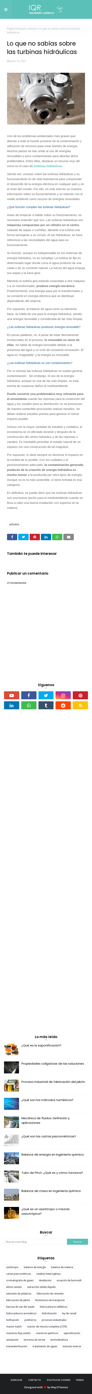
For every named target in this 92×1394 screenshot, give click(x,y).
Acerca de (16, 1379)
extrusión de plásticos (18, 1293)
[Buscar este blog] (35, 1242)
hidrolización (49, 1313)
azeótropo (12, 1267)
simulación (12, 1339)
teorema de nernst (34, 1339)
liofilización (12, 1320)
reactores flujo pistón (18, 1333)
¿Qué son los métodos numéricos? (47, 1100)
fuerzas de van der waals (20, 1306)
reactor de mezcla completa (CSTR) (47, 1326)
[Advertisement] (46, 768)
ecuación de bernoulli (69, 1280)
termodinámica (59, 1339)
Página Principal (16, 28)
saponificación (72, 1333)
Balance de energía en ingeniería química (52, 1154)
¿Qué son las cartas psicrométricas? (48, 1136)
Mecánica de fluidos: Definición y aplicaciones (45, 1120)
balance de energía (35, 1267)
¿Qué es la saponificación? (41, 1045)
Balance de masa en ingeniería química (51, 1191)
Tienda (80, 1379)
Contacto (34, 1379)
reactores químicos (47, 1333)
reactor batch (14, 1326)
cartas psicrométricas (18, 1273)
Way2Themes (59, 1387)
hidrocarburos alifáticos (53, 1306)
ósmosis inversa (72, 1346)
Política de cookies (59, 1379)
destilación (45, 1280)
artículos (32, 28)
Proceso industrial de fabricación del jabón (53, 1082)
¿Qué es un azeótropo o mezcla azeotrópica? (45, 1211)
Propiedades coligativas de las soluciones (52, 1063)
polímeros (30, 1320)
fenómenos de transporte (50, 1300)
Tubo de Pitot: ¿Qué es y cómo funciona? (52, 1173)
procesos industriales (54, 1320)
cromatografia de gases (19, 1280)
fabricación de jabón (18, 1300)
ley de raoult (69, 1313)
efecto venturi (14, 1287)
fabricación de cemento (50, 1293)
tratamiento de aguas (45, 1346)
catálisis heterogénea (48, 1273)
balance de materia (62, 1267)
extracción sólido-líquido (41, 1287)
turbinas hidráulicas (48, 166)
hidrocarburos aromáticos (21, 1313)
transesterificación (16, 1346)
